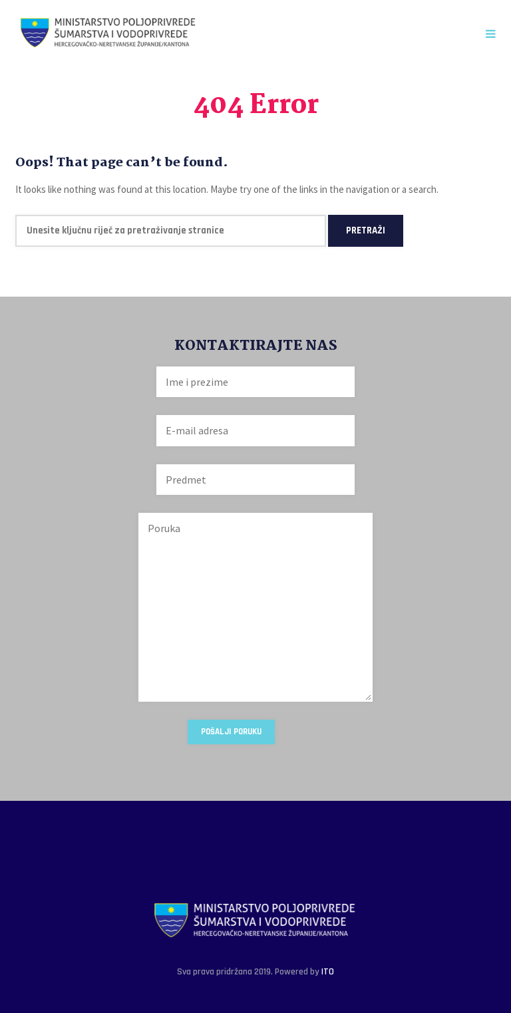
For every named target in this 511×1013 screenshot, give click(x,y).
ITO (327, 972)
